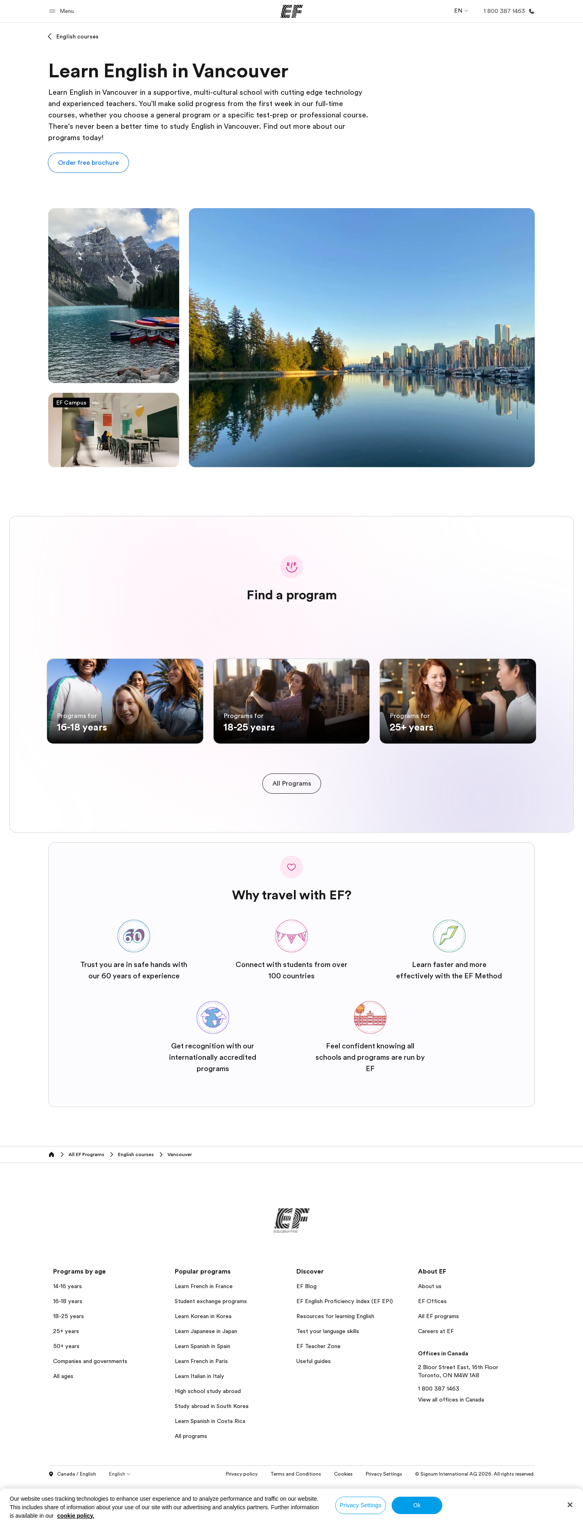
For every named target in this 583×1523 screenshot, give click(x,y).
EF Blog (306, 1327)
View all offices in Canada (451, 1440)
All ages (63, 1417)
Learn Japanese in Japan (206, 1372)
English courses (77, 36)
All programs (191, 1477)
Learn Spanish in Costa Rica (210, 1462)
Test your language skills (327, 1372)
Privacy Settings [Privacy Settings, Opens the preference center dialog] (361, 1505)
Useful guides (313, 1402)
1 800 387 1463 (438, 1429)
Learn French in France (204, 1327)
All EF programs (438, 1357)
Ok (416, 1505)
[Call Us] (507, 11)
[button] (62, 11)
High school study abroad (208, 1432)
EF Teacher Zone (318, 1387)
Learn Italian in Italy (199, 1417)
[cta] (292, 824)
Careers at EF (436, 1372)
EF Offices (432, 1342)
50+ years (66, 1387)
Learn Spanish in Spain (202, 1387)
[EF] (292, 11)
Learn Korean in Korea (203, 1357)
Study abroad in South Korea (212, 1447)
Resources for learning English (335, 1357)
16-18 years (67, 1342)
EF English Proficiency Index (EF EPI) (344, 1342)
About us (430, 1327)
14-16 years (67, 1327)
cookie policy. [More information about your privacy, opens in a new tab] (75, 1515)
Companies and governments (90, 1402)
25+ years (66, 1372)
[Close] (570, 1505)
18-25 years (68, 1357)
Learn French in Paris (201, 1402)
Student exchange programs (211, 1342)
